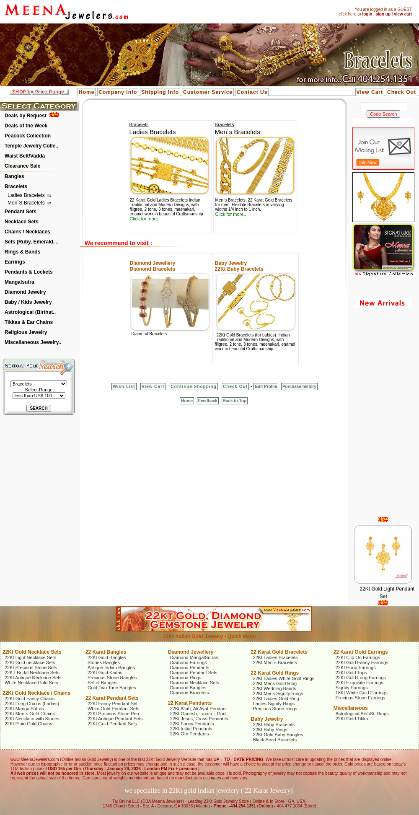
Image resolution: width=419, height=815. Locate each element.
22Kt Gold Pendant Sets (112, 723)
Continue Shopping (194, 386)
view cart (403, 14)
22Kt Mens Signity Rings (278, 693)
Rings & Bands (22, 252)
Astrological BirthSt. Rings (362, 713)
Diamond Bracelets (153, 269)
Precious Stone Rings (275, 708)
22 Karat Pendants (190, 703)
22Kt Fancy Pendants (192, 723)
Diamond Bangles (188, 687)
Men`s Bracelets (27, 203)
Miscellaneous (351, 708)
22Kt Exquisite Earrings (359, 682)
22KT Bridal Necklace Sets (32, 672)
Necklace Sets (22, 222)
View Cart (370, 92)
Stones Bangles (104, 662)
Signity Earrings (352, 687)
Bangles (14, 176)
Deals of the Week (26, 126)
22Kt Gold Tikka (352, 718)
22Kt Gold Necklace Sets (32, 652)
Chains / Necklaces (27, 232)
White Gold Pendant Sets (114, 708)
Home (86, 92)
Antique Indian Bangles (111, 667)
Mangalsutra (19, 282)
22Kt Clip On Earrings (358, 657)
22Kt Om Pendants (189, 733)
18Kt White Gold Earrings (362, 692)
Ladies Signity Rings (274, 703)
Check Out (401, 92)
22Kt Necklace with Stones (32, 718)
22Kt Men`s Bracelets (275, 662)
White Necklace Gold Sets (31, 682)
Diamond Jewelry (25, 292)
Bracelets (16, 186)
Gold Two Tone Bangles (112, 687)
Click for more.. (145, 218)
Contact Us (252, 92)
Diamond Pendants (190, 667)
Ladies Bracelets (27, 195)
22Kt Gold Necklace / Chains (36, 693)
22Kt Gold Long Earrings (361, 677)
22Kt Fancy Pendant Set (112, 703)
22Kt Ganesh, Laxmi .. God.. (199, 713)
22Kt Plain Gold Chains (28, 723)
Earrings (15, 262)
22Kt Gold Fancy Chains (29, 698)
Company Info (117, 92)
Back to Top (234, 400)
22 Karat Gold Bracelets (279, 652)
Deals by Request (26, 116)
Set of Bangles (103, 682)
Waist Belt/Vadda (25, 156)
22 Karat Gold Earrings (361, 652)
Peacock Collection (28, 136)
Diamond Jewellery (153, 263)
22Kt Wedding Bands (274, 688)
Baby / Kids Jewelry (28, 302)
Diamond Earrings (188, 662)
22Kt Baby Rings (270, 729)
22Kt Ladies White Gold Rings (284, 678)
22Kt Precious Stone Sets (31, 667)
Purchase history (299, 386)
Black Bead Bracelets (275, 739)
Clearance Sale (22, 166)
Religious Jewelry (26, 332)
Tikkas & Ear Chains (29, 322)
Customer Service (208, 92)
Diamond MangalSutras (194, 657)
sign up (383, 14)
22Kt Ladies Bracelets (275, 657)
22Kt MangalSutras (24, 708)
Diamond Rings (186, 677)
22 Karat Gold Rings (275, 673)
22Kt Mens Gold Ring (275, 683)
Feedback (207, 400)
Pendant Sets (20, 212)
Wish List (124, 386)
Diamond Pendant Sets (193, 672)
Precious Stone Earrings (360, 697)
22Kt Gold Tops (351, 672)
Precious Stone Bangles (112, 677)
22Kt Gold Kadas (105, 672)
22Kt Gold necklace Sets (30, 662)
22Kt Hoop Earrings (356, 667)
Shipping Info (160, 92)
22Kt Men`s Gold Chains (30, 713)
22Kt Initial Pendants (191, 728)
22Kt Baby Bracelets (239, 269)
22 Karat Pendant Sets (112, 698)
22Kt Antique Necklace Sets (33, 677)
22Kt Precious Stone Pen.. (115, 713)
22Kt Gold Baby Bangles (278, 734)
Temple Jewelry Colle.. (31, 146)
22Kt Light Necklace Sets (30, 657)
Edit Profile (266, 386)
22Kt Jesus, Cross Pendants (199, 718)
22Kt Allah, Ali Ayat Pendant (198, 708)
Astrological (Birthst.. (30, 312)
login (367, 14)
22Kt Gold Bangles (107, 657)
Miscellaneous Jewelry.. (33, 342)
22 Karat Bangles (105, 652)
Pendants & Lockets (29, 272)
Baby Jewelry (231, 263)
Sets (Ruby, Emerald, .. (32, 242)
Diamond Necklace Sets (194, 682)
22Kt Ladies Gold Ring (276, 698)
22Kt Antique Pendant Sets (115, 718)
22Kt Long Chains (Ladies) (32, 703)
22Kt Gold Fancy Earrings (362, 662)
